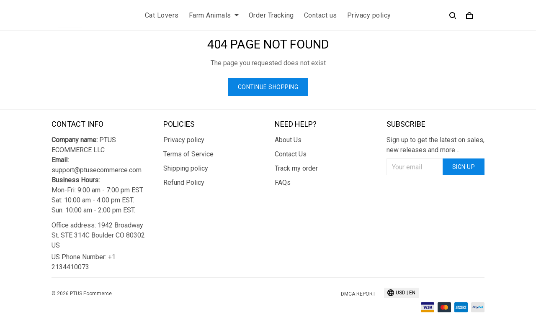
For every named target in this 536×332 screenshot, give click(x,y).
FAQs (283, 182)
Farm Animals (214, 15)
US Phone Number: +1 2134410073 (84, 262)
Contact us (320, 15)
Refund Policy (183, 182)
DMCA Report (358, 294)
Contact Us (291, 154)
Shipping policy (185, 168)
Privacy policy (369, 15)
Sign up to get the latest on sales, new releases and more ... (435, 145)
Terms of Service (188, 154)
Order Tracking (271, 15)
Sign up (463, 166)
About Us (288, 140)
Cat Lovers (162, 15)
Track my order (296, 168)
